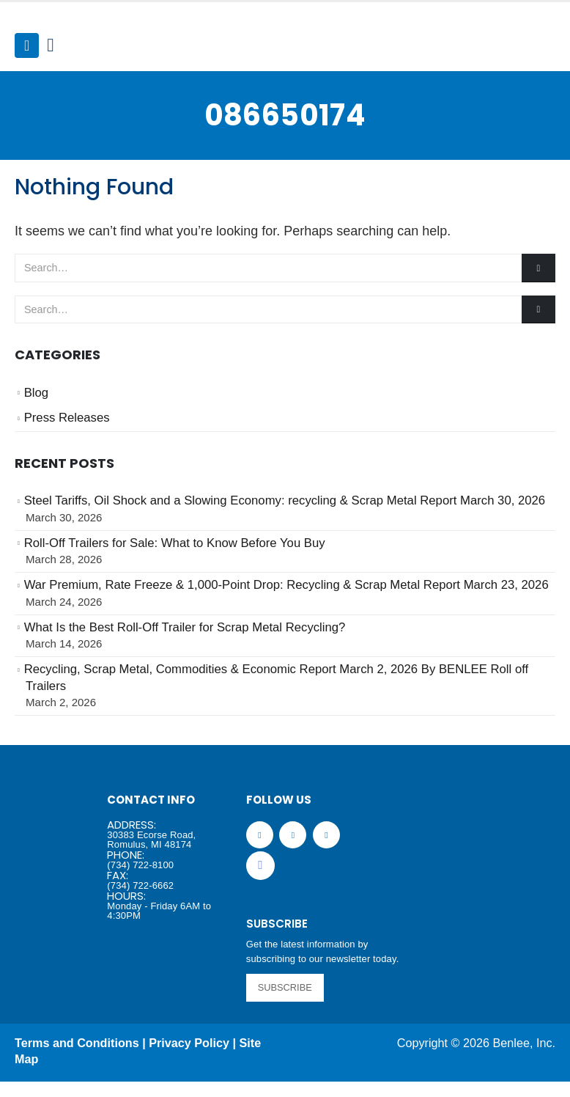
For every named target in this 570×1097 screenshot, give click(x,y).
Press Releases (67, 418)
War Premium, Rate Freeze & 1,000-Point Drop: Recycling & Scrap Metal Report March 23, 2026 (286, 585)
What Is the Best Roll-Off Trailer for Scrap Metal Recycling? (185, 627)
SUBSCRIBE (285, 987)
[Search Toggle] (50, 45)
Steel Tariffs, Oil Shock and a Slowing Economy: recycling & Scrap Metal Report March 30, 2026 (284, 500)
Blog (36, 393)
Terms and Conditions (77, 1042)
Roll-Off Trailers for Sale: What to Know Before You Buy (174, 543)
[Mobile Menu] (27, 45)
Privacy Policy (189, 1042)
